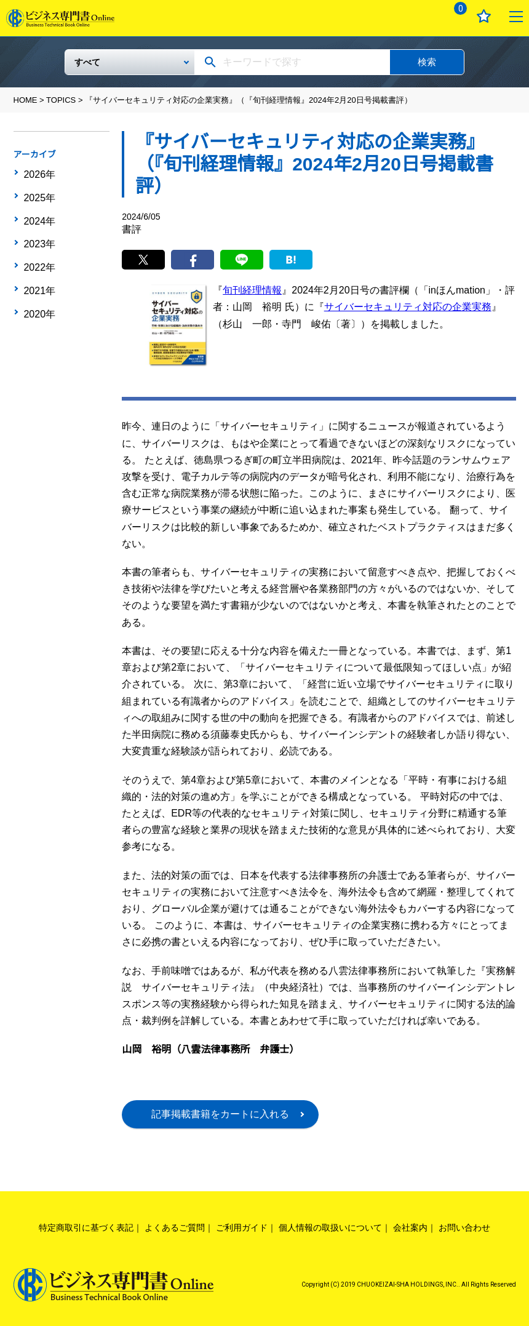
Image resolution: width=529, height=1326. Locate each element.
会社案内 (410, 1227)
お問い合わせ (464, 1227)
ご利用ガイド (242, 1227)
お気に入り (484, 16)
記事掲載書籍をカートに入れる (220, 1114)
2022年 (39, 249)
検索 (427, 62)
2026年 (39, 173)
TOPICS (61, 100)
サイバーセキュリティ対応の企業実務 (407, 307)
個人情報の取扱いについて (330, 1227)
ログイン (422, 16)
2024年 (39, 211)
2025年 (39, 192)
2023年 (39, 230)
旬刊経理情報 (252, 290)
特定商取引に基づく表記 (86, 1227)
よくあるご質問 (175, 1227)
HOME (26, 100)
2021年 (39, 268)
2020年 (39, 287)
